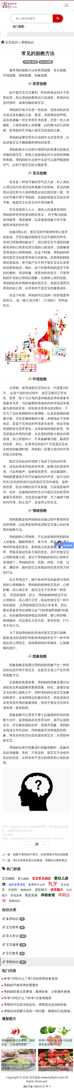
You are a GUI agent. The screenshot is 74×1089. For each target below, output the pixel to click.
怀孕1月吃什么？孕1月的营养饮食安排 (31, 978)
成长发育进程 (17, 884)
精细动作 (26, 890)
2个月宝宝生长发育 (10, 34)
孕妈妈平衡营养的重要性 (21, 985)
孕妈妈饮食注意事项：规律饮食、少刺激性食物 (37, 991)
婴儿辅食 (23, 878)
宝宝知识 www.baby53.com (46, 1077)
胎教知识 (14, 901)
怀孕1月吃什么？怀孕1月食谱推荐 (28, 998)
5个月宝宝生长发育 (28, 34)
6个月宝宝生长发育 (34, 34)
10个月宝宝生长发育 (58, 34)
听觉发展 (16, 895)
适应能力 (41, 889)
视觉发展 (31, 895)
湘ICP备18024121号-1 (37, 1086)
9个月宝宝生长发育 (52, 34)
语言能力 (57, 889)
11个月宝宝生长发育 (64, 34)
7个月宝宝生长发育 (40, 34)
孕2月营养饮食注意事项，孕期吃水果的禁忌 (40, 860)
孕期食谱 (48, 895)
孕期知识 (27, 42)
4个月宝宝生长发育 (22, 34)
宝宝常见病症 (41, 878)
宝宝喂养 (12, 927)
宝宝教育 (12, 953)
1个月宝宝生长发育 (4, 34)
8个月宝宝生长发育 (46, 34)
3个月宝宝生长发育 (16, 34)
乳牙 (53, 883)
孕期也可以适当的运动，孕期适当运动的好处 (35, 1004)
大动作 (12, 889)
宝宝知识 (11, 42)
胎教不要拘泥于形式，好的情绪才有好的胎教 (40, 854)
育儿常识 (12, 936)
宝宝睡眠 (8, 878)
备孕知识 (12, 919)
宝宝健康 (12, 944)
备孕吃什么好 (36, 884)
